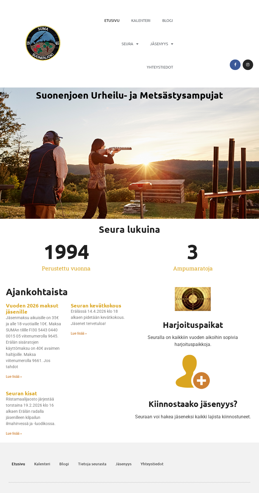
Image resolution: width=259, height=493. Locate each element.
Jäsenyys (161, 44)
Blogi (167, 20)
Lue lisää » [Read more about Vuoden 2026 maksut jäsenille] (14, 377)
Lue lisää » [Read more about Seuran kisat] (14, 433)
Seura (130, 44)
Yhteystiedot (160, 66)
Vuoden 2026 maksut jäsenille (32, 308)
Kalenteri (141, 20)
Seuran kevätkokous (96, 305)
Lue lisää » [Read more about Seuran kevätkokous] (79, 333)
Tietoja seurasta (92, 463)
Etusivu (112, 20)
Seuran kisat (21, 393)
